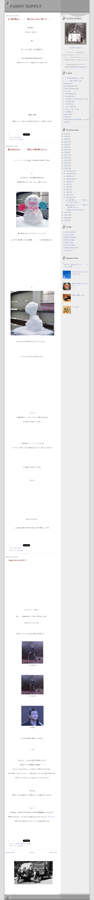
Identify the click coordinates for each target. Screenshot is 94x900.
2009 (66, 218)
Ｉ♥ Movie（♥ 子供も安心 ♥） (75, 99)
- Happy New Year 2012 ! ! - (17, 560)
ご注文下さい (51, 817)
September (70, 179)
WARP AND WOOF (71, 248)
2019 (66, 150)
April (68, 192)
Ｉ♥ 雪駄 (67, 112)
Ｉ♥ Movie (68, 96)
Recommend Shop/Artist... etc (75, 119)
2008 (66, 220)
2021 (66, 144)
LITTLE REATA (69, 232)
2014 (66, 163)
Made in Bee (68, 242)
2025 (66, 134)
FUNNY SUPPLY (26, 6)
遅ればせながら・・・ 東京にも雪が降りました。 (28, 149)
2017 (66, 155)
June (68, 187)
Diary (15, 137)
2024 (66, 136)
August (69, 181)
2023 (66, 139)
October (69, 176)
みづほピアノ (69, 250)
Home (32, 852)
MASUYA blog (69, 240)
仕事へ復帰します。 (79, 295)
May (68, 189)
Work (66, 122)
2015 (66, 160)
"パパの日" (75, 307)
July (67, 184)
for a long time (69, 86)
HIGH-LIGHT (69, 235)
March (68, 195)
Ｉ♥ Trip (67, 104)
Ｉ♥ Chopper (69, 94)
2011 (66, 212)
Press (66, 117)
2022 (66, 142)
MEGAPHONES (70, 237)
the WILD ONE (69, 245)
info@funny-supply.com (78, 67)
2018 (66, 152)
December (70, 171)
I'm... (66, 91)
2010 (66, 215)
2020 (66, 147)
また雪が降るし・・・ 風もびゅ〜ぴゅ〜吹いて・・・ (30, 19)
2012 (66, 168)
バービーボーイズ (19, 160)
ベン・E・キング (34, 443)
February (69, 197)
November (70, 173)
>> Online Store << (75, 48)
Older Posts (53, 852)
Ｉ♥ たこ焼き (69, 106)
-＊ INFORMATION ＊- (20, 843)
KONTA (24, 633)
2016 (66, 158)
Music (19, 137)
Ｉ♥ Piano (68, 101)
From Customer (70, 88)
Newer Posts (10, 852)
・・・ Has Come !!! (71, 81)
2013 (66, 166)
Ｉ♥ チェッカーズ (70, 109)
